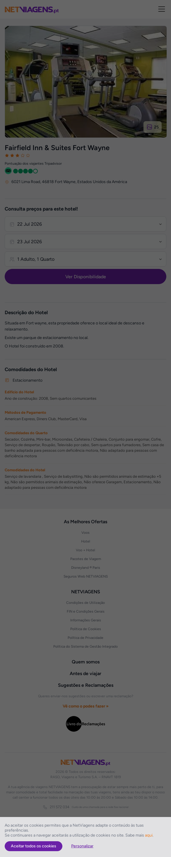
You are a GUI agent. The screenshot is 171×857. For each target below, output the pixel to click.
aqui (149, 835)
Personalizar (82, 846)
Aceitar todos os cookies (33, 846)
